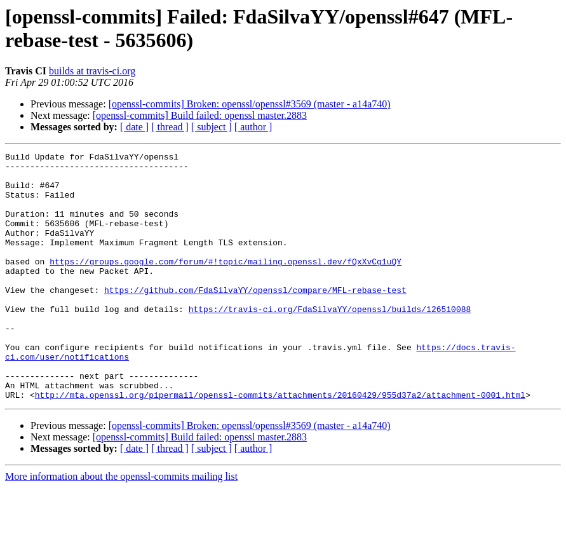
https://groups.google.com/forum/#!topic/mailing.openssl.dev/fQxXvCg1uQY (225, 284)
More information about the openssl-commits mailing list (121, 525)
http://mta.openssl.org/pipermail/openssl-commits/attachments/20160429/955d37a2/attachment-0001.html (280, 444)
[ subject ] (211, 126)
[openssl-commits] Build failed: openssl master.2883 (200, 115)
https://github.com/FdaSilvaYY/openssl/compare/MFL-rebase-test (255, 318)
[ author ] (253, 126)
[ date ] (134, 126)
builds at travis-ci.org (92, 70)
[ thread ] (170, 126)
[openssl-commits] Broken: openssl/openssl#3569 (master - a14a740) (250, 104)
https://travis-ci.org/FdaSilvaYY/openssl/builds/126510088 (330, 341)
